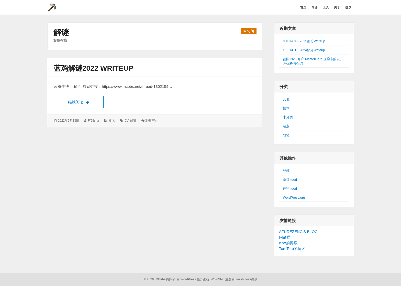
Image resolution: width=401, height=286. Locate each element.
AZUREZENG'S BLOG (298, 231)
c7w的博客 (288, 243)
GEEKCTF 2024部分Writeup (304, 50)
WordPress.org (294, 197)
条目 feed (290, 180)
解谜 (133, 120)
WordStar (217, 279)
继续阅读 (86, 101)
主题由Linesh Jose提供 (241, 279)
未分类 (288, 117)
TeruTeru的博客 (292, 248)
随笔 (286, 135)
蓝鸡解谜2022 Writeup (93, 68)
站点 (286, 126)
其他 (286, 99)
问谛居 (285, 237)
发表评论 (151, 120)
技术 (112, 120)
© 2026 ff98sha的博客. (160, 279)
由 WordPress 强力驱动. (193, 279)
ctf (126, 120)
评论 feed (290, 188)
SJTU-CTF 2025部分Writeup (304, 41)
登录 (286, 171)
